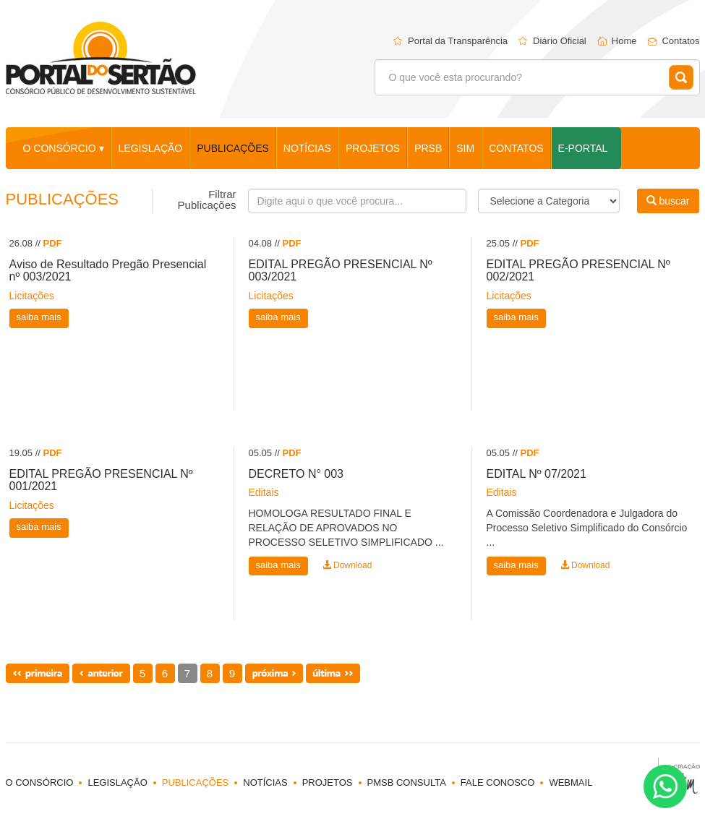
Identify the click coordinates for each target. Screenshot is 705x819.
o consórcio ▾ (63, 148)
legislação (151, 148)
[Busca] (357, 201)
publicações (233, 148)
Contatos (680, 40)
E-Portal (583, 148)
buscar (668, 201)
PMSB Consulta (406, 782)
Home (624, 40)
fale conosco (498, 782)
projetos (373, 148)
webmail (570, 782)
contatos (516, 148)
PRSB (428, 148)
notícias (307, 148)
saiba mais (39, 317)
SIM (465, 148)
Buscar (681, 77)
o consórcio (40, 782)
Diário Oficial (559, 40)
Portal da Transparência (458, 40)
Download (347, 565)
